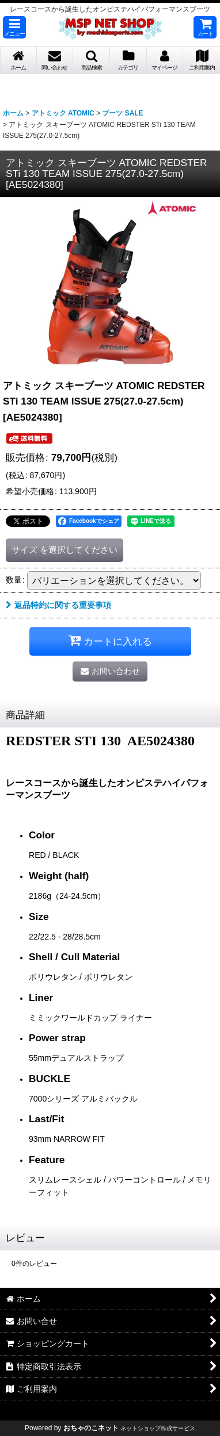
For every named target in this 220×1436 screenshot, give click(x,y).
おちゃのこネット (91, 1428)
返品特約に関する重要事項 (58, 605)
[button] (14, 27)
